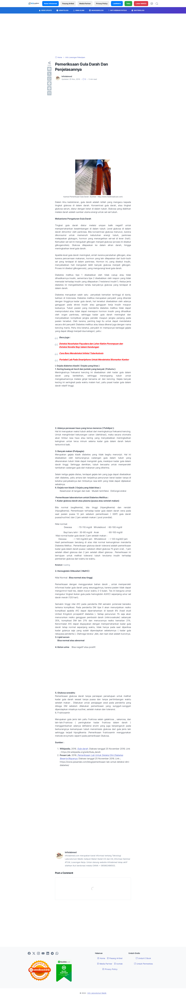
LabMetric (117, 3)
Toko (128, 3)
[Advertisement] (93, 34)
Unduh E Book (143, 958)
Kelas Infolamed (50, 3)
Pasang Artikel (68, 3)
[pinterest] (49, 88)
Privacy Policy (101, 3)
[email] (49, 93)
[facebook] (49, 69)
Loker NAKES (141, 3)
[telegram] (49, 83)
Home (101, 958)
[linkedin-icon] (47, 953)
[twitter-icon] (33, 953)
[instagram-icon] (38, 953)
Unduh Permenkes (143, 964)
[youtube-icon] (43, 953)
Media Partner (85, 3)
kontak (118, 964)
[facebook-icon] (29, 953)
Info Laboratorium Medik (96, 993)
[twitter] (49, 74)
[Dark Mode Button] (151, 3)
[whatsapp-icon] (57, 953)
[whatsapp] (49, 78)
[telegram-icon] (52, 953)
